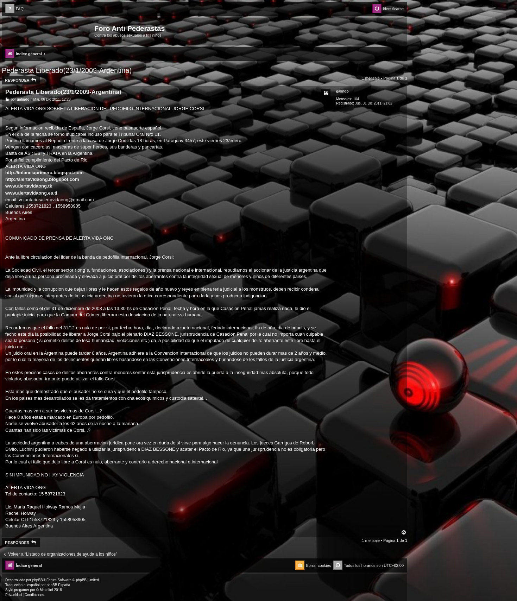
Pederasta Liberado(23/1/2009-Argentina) (67, 70)
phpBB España (58, 585)
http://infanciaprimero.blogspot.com (44, 172)
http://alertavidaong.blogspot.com (42, 179)
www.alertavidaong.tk (28, 186)
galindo (342, 91)
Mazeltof (46, 590)
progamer (21, 590)
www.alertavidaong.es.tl (31, 193)
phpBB (37, 580)
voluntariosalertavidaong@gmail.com (56, 199)
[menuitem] (14, 9)
